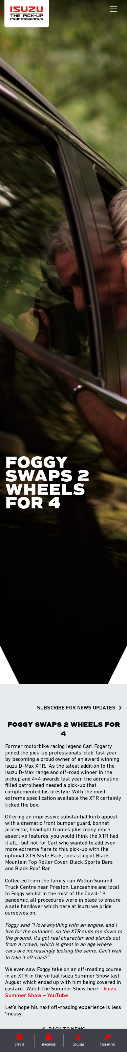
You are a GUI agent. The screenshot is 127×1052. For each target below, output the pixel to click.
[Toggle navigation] (113, 9)
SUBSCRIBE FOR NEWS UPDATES (76, 708)
